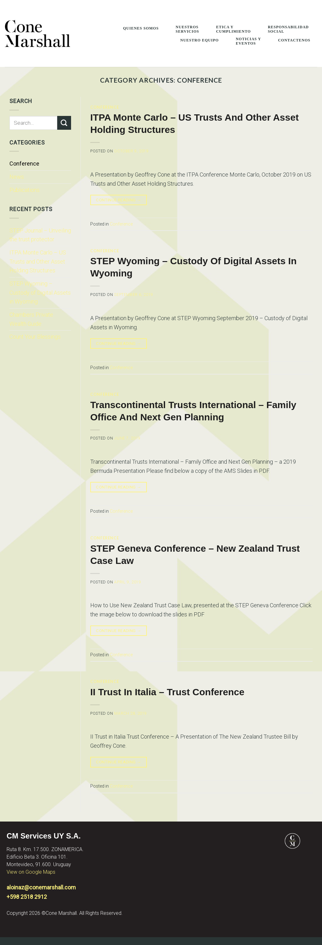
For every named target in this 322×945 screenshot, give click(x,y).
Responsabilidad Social (288, 29)
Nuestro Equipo (199, 40)
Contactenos (294, 40)
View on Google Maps (31, 872)
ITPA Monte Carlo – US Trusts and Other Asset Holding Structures (37, 261)
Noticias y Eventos (248, 41)
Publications (24, 190)
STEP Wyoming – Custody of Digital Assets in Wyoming (40, 292)
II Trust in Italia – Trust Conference (167, 692)
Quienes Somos (140, 28)
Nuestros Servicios (187, 29)
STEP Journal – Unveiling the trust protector (40, 235)
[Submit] (64, 123)
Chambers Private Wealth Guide (31, 319)
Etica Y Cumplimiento (233, 29)
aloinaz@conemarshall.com (41, 887)
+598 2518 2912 (27, 896)
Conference (24, 163)
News (16, 176)
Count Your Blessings (35, 336)
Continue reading (118, 200)
